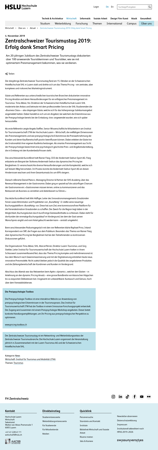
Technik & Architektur (52, 18)
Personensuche (86, 417)
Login (96, 6)
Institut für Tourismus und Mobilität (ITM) (36, 359)
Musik (134, 18)
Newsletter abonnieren (127, 416)
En (112, 6)
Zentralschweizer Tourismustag (23, 335)
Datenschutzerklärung (127, 420)
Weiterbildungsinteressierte (54, 421)
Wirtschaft (71, 18)
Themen (97, 23)
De (107, 6)
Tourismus (18, 363)
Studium (45, 23)
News (17, 356)
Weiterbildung (63, 23)
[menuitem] (45, 23)
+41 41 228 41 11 (13, 432)
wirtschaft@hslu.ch (13, 435)
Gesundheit (145, 18)
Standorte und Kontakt (90, 421)
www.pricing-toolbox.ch (16, 324)
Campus (131, 23)
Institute (84, 425)
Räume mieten (86, 437)
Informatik (85, 18)
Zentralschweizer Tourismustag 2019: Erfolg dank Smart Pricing (66, 28)
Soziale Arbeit (100, 18)
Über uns (146, 23)
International (114, 23)
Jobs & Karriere (86, 441)
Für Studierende (49, 425)
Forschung (82, 23)
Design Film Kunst (119, 18)
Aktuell (33, 28)
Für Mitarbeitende (50, 429)
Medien (45, 434)
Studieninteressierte (51, 417)
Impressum (122, 424)
